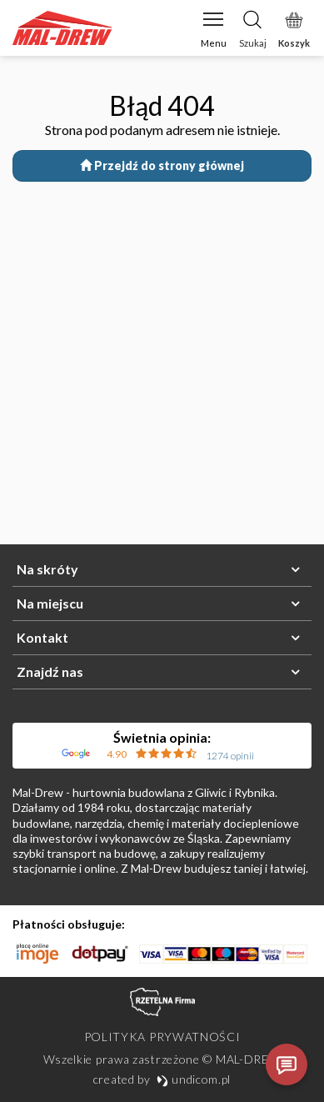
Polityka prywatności (162, 1036)
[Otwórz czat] (286, 1064)
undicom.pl (194, 1079)
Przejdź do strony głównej (162, 165)
